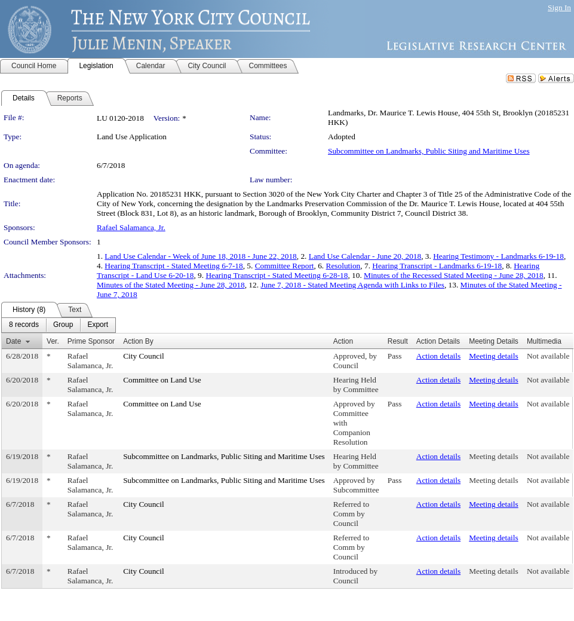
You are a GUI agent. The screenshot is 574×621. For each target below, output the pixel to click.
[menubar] (58, 325)
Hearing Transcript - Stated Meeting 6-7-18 (174, 265)
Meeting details (493, 355)
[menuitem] (24, 325)
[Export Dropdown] (97, 325)
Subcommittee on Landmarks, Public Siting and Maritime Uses (429, 150)
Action (343, 341)
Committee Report (284, 265)
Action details (438, 355)
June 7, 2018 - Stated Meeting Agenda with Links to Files (352, 284)
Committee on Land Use (162, 379)
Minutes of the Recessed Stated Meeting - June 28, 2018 (454, 275)
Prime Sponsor (91, 341)
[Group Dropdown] (63, 325)
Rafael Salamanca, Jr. (131, 227)
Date (13, 341)
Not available (548, 355)
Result (398, 341)
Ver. (53, 341)
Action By (138, 341)
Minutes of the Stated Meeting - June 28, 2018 (171, 284)
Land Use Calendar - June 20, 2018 (365, 256)
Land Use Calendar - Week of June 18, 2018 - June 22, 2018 (200, 256)
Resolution (343, 265)
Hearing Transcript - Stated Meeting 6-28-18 (276, 275)
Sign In (559, 7)
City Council (143, 355)
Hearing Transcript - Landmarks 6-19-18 (437, 265)
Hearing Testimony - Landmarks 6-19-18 (498, 256)
